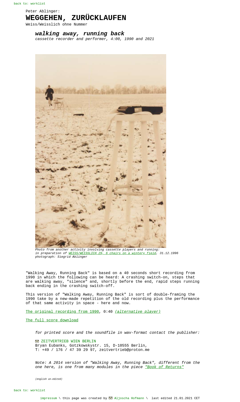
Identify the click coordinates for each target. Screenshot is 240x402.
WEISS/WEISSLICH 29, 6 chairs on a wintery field (112, 253)
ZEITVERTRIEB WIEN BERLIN (68, 341)
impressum (48, 398)
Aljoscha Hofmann (129, 398)
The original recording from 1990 (62, 312)
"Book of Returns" (164, 367)
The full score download (52, 320)
